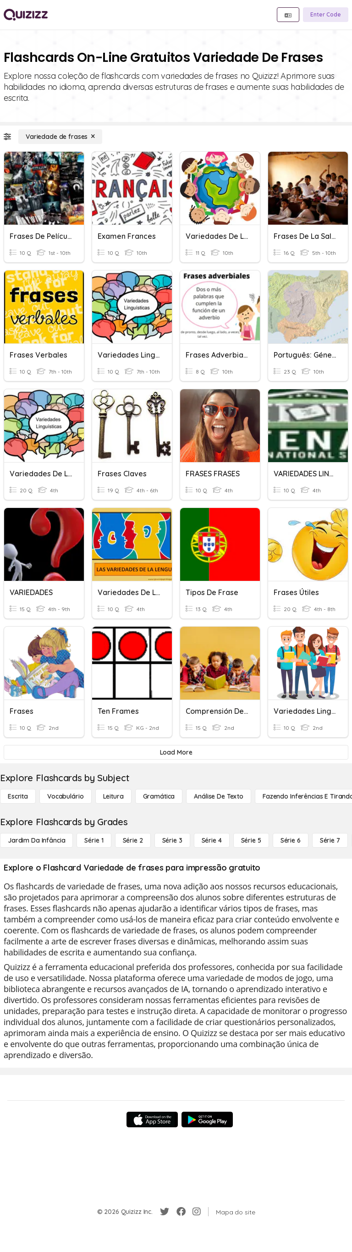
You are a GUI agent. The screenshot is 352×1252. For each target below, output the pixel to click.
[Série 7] (330, 840)
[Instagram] (196, 1211)
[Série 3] (172, 840)
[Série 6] (290, 840)
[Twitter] (164, 1211)
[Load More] (176, 752)
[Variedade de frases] (60, 136)
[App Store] (152, 1119)
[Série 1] (94, 840)
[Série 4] (212, 840)
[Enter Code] (325, 14)
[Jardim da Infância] (36, 840)
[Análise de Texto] (218, 796)
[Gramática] (159, 796)
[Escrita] (18, 796)
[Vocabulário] (65, 796)
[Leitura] (113, 796)
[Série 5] (251, 840)
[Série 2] (133, 840)
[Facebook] (181, 1211)
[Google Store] (207, 1119)
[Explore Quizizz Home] (26, 15)
